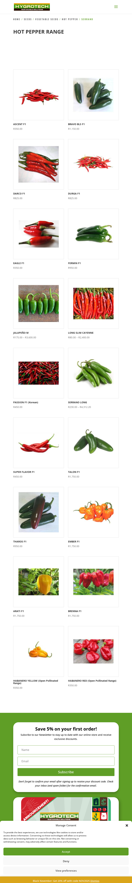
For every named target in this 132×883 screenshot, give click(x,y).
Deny (66, 861)
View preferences (66, 870)
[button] (127, 825)
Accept (66, 851)
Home (16, 19)
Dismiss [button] (94, 880)
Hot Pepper (70, 19)
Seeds (28, 19)
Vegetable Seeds (46, 19)
